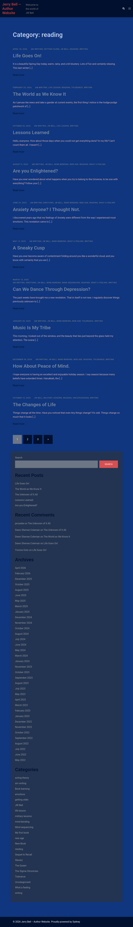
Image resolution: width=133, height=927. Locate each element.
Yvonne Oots (21, 550)
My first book (22, 832)
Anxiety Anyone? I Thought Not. (46, 209)
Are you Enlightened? (35, 171)
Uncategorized (81, 398)
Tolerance (77, 87)
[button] (123, 8)
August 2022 (21, 743)
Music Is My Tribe (32, 327)
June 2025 (20, 595)
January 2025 (22, 611)
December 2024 (23, 617)
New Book (20, 843)
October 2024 (22, 628)
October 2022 (22, 732)
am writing (37, 49)
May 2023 (20, 694)
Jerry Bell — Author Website (11, 8)
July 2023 (20, 688)
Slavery (19, 860)
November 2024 (23, 622)
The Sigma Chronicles (26, 871)
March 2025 (21, 606)
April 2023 (20, 699)
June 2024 (20, 644)
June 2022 (20, 754)
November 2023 (23, 666)
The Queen (20, 865)
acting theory (22, 777)
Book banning (22, 788)
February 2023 (22, 710)
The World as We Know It (39, 94)
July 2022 (20, 749)
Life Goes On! (27, 55)
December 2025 (23, 579)
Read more (18, 75)
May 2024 (20, 650)
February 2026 (22, 573)
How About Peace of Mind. (41, 366)
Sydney (76, 921)
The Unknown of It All (26, 494)
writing (84, 49)
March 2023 (21, 705)
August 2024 (21, 633)
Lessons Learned (31, 132)
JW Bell (65, 49)
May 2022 (20, 760)
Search (18, 457)
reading (74, 49)
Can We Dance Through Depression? (51, 289)
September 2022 (24, 738)
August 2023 (21, 683)
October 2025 (22, 584)
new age (74, 164)
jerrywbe (19, 523)
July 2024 (20, 639)
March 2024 (21, 655)
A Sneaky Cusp (29, 248)
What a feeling (97, 164)
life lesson (54, 87)
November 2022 (23, 727)
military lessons (53, 398)
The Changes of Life (34, 404)
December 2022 (23, 721)
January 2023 (22, 716)
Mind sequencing (71, 283)
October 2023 (22, 672)
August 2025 (21, 590)
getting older (51, 49)
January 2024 (22, 661)
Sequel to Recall (23, 854)
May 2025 (20, 600)
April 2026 (20, 567)
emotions (48, 203)
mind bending (61, 164)
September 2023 (24, 677)
